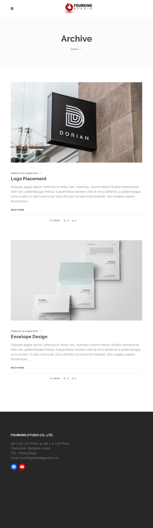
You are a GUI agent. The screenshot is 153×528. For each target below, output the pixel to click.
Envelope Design (29, 336)
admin (56, 220)
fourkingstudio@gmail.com (39, 458)
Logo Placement (28, 178)
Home (74, 49)
